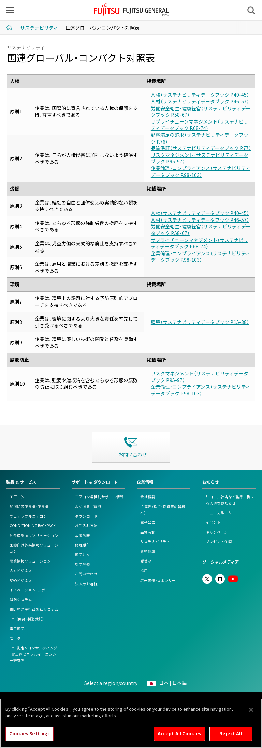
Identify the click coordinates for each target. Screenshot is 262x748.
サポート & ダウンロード (95, 482)
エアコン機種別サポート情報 (99, 496)
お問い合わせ (86, 573)
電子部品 (17, 628)
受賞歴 (145, 561)
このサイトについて (30, 700)
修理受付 (82, 545)
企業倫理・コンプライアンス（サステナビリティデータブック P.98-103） (200, 171)
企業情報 (145, 482)
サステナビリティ (155, 541)
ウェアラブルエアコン (28, 516)
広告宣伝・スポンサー (158, 580)
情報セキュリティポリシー (155, 700)
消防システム (21, 599)
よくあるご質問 (88, 506)
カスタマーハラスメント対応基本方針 (217, 700)
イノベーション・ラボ (27, 589)
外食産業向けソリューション (34, 535)
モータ (15, 638)
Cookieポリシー (112, 700)
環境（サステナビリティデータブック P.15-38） (200, 322)
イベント (213, 522)
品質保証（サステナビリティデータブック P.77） (201, 148)
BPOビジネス (21, 580)
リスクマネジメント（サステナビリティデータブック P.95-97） (199, 158)
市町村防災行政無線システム (34, 609)
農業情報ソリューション (30, 561)
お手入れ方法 (86, 525)
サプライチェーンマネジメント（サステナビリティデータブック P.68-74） (199, 125)
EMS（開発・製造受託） (27, 618)
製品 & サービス (21, 482)
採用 (144, 570)
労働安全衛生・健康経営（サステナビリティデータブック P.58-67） (201, 111)
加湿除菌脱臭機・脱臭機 (29, 506)
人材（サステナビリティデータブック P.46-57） (200, 101)
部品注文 (82, 554)
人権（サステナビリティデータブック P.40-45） (200, 94)
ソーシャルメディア (220, 562)
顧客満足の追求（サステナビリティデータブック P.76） (199, 138)
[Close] (251, 718)
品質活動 (147, 532)
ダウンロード (86, 516)
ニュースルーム (219, 512)
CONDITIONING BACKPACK (33, 525)
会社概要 (147, 496)
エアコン (17, 496)
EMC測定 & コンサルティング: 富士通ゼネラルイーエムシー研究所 (33, 654)
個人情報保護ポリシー (73, 700)
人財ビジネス (21, 570)
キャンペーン (217, 532)
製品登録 (82, 564)
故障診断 (82, 535)
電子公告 (147, 522)
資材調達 (147, 551)
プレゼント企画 (219, 541)
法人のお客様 (86, 583)
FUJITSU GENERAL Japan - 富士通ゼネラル (131, 9)
